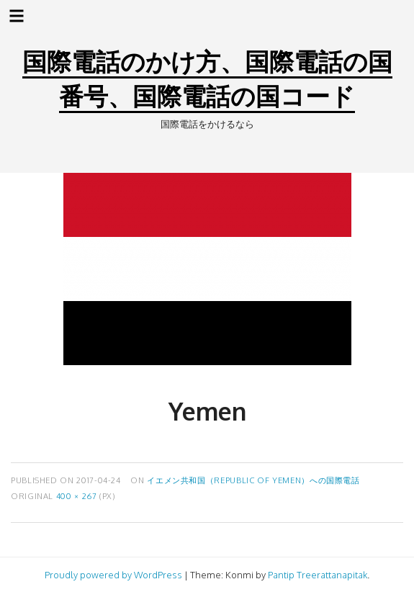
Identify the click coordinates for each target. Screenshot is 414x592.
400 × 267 (76, 495)
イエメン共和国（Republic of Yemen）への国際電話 (253, 480)
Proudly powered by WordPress (113, 574)
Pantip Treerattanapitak (317, 574)
